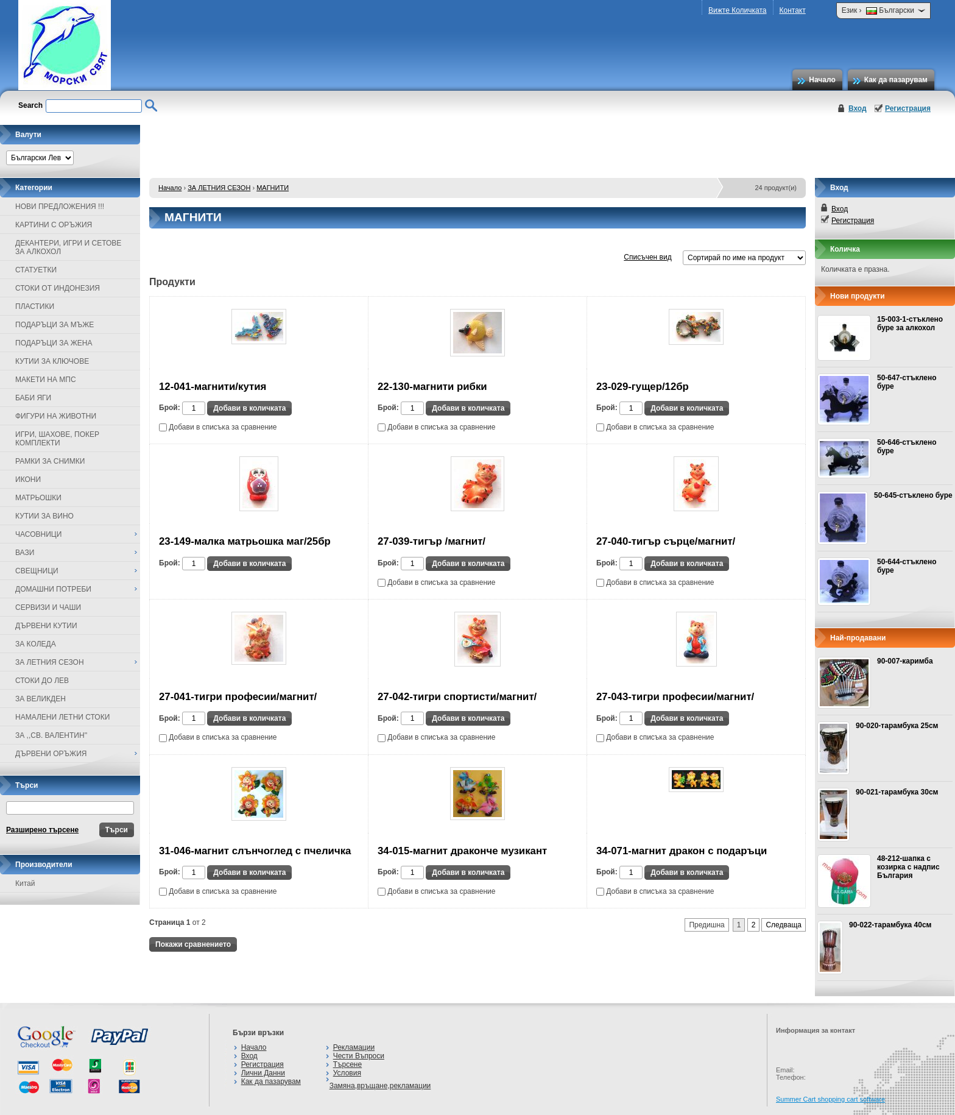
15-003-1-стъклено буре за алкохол (910, 323)
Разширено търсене (42, 830)
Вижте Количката (737, 10)
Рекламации (354, 1047)
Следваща (784, 925)
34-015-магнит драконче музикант (462, 851)
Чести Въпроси (358, 1056)
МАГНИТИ (272, 187)
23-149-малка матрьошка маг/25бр (245, 541)
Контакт (793, 10)
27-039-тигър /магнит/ (431, 541)
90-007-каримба (905, 661)
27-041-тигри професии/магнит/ (238, 697)
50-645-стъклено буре (913, 495)
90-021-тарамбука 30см (897, 792)
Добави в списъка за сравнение (218, 427)
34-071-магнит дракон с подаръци (681, 851)
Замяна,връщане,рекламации (380, 1085)
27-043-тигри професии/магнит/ (675, 697)
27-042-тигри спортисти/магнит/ (457, 697)
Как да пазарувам (896, 80)
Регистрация (908, 108)
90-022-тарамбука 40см (890, 925)
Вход (857, 108)
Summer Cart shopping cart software (830, 1099)
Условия (347, 1073)
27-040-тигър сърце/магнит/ (665, 541)
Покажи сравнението (193, 944)
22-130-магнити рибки (432, 386)
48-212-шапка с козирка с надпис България (908, 867)
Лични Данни (263, 1073)
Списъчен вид (647, 257)
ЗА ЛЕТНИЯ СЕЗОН (219, 187)
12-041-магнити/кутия (212, 386)
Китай (25, 883)
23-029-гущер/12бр (642, 386)
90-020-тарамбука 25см (897, 725)
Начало (822, 80)
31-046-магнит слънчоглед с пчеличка (255, 851)
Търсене (347, 1064)
